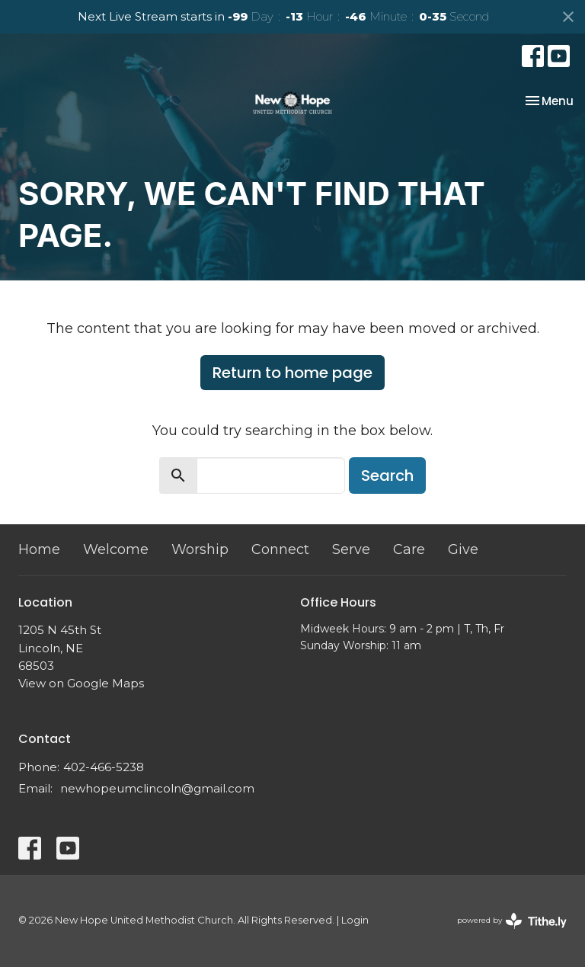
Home (39, 549)
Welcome (116, 549)
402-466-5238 (103, 767)
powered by (512, 921)
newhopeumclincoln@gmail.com (157, 788)
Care (409, 549)
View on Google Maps (81, 683)
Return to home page (292, 372)
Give (463, 549)
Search (387, 475)
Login (355, 920)
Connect (280, 549)
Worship (200, 549)
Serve (351, 549)
